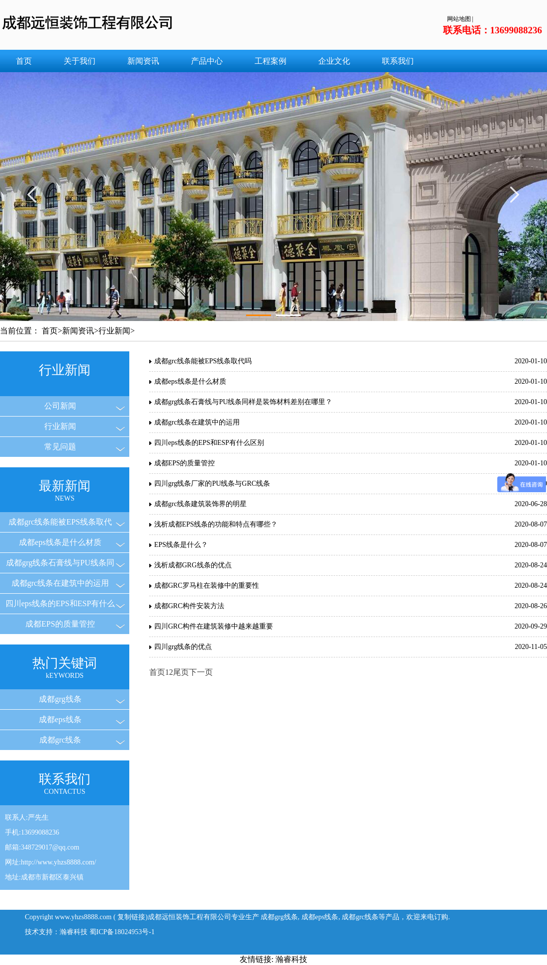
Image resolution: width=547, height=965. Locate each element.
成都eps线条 (60, 719)
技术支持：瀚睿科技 (56, 932)
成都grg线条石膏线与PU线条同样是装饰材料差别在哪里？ (243, 402)
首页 (24, 61)
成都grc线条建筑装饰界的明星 (200, 504)
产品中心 (207, 61)
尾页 (181, 672)
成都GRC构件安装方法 (189, 606)
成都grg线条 (60, 699)
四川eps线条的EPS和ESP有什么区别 (209, 442)
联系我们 (398, 61)
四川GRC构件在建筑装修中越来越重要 (213, 626)
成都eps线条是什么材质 (60, 542)
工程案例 (270, 61)
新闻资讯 (143, 61)
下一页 (201, 672)
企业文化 (334, 61)
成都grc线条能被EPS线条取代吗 (203, 361)
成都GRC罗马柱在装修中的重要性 (206, 585)
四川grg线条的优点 (183, 646)
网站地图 (459, 18)
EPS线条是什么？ (181, 544)
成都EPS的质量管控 (60, 624)
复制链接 (131, 917)
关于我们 (79, 61)
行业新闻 (114, 330)
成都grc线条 (60, 740)
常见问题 (60, 446)
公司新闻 (60, 406)
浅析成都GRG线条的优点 (193, 565)
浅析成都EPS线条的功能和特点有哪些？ (215, 524)
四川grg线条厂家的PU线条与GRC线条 (212, 483)
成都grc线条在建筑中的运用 (60, 583)
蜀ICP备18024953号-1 (122, 932)
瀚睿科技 (291, 959)
